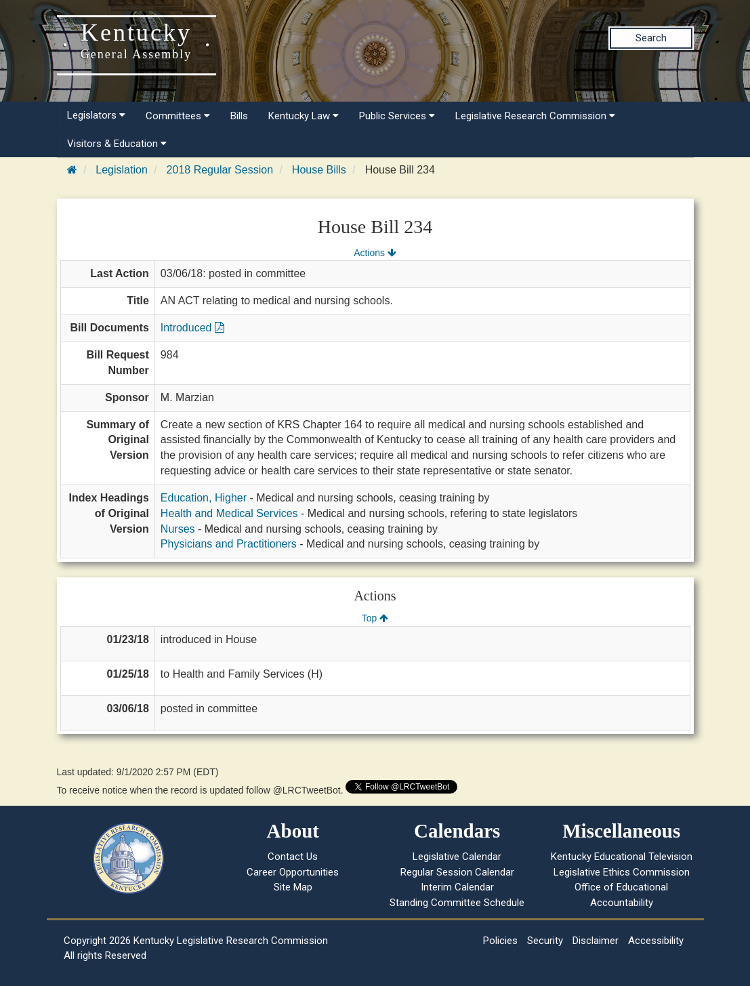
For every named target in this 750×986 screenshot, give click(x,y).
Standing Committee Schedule (457, 903)
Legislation (122, 170)
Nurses (178, 529)
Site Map (293, 887)
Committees (178, 116)
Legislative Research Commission (535, 116)
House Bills (319, 170)
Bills (239, 116)
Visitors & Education (117, 144)
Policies (500, 940)
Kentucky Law (303, 116)
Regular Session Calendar (457, 872)
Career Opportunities (293, 872)
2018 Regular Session (220, 170)
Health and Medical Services (229, 513)
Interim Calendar (457, 887)
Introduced (192, 327)
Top (375, 618)
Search (651, 38)
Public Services (397, 116)
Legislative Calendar (457, 856)
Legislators (96, 115)
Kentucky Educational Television (621, 856)
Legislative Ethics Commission (622, 872)
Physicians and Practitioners (229, 544)
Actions (375, 252)
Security (545, 940)
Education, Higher (204, 498)
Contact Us (293, 856)
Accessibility (656, 940)
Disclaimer (595, 940)
